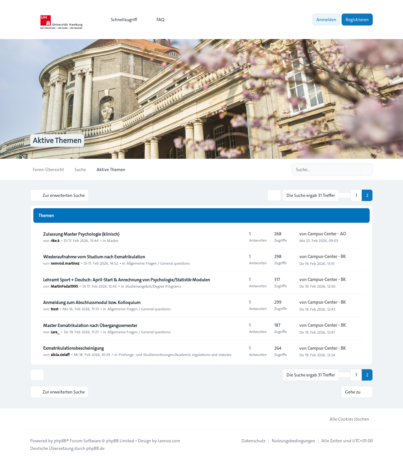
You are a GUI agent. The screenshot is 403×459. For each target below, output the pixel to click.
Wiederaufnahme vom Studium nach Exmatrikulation (94, 257)
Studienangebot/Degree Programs (153, 286)
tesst (54, 308)
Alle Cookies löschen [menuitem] (345, 419)
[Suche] (355, 169)
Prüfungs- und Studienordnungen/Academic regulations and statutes (175, 354)
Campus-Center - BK (327, 256)
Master (112, 240)
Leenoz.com (169, 441)
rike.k (55, 240)
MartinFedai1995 (64, 286)
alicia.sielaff (60, 354)
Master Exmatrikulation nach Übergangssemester (90, 325)
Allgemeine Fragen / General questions (158, 263)
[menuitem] (121, 19)
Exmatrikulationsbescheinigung (73, 348)
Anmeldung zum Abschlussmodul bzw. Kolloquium (91, 302)
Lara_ (55, 331)
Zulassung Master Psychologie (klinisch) (81, 234)
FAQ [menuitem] (156, 19)
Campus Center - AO (327, 234)
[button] (345, 195)
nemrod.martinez (65, 263)
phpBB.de (95, 448)
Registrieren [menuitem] (357, 19)
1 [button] (356, 195)
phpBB (60, 441)
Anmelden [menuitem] (326, 19)
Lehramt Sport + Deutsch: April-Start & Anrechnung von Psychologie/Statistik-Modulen (126, 280)
